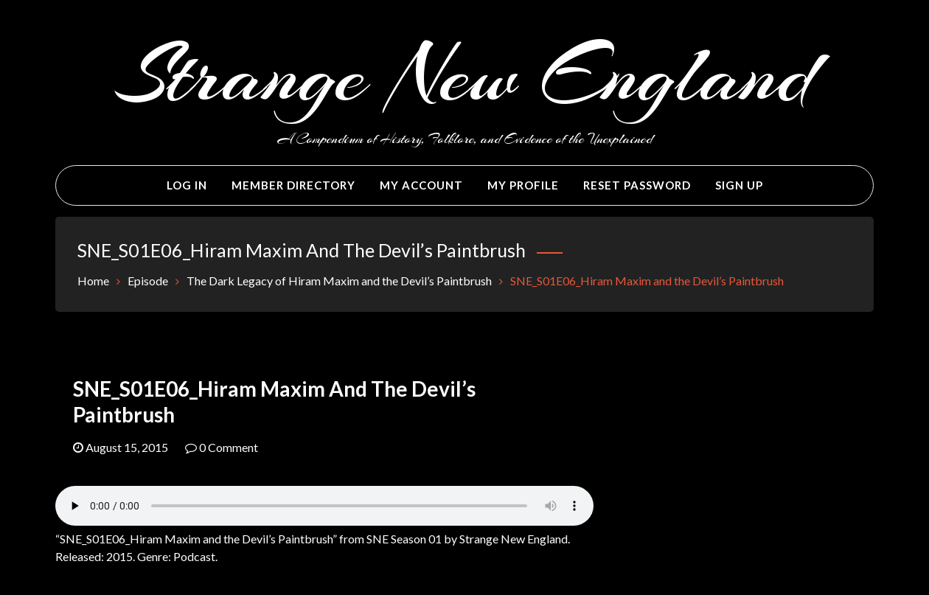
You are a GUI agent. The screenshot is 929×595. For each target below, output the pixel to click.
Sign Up (739, 185)
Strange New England (465, 75)
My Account (421, 185)
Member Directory (293, 185)
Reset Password (637, 185)
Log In (187, 185)
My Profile (523, 185)
